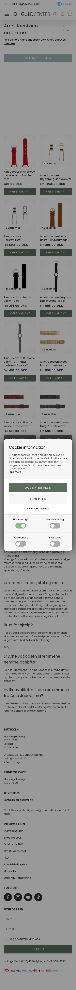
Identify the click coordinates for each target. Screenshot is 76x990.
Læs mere (15, 472)
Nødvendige (20, 523)
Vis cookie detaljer (38, 508)
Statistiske (55, 541)
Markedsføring (55, 523)
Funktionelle (21, 541)
